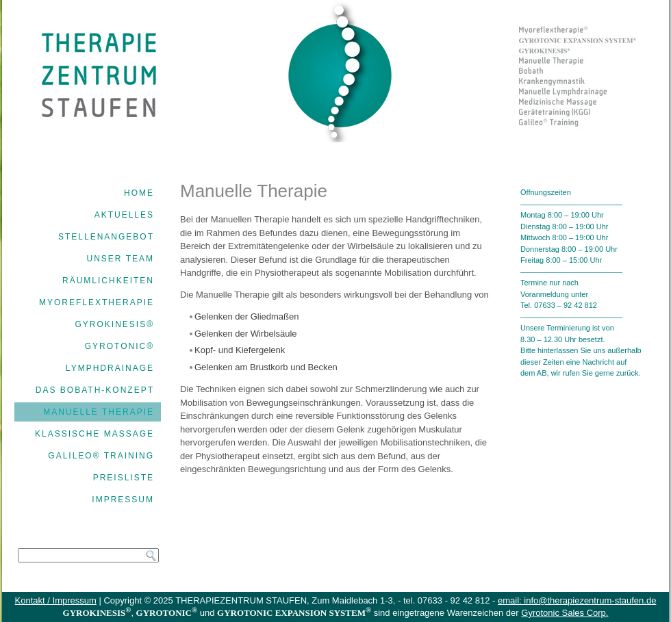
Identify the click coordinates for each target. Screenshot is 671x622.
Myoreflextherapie (96, 302)
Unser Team (120, 258)
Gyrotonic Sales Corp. (564, 613)
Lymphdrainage (110, 368)
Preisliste (123, 477)
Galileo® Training (101, 456)
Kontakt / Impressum (56, 600)
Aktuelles (124, 215)
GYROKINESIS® (114, 324)
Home (139, 193)
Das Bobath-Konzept (95, 390)
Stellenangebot (106, 237)
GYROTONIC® (119, 346)
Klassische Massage (94, 434)
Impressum (123, 499)
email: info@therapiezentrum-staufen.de (577, 600)
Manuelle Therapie (98, 412)
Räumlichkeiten (108, 280)
